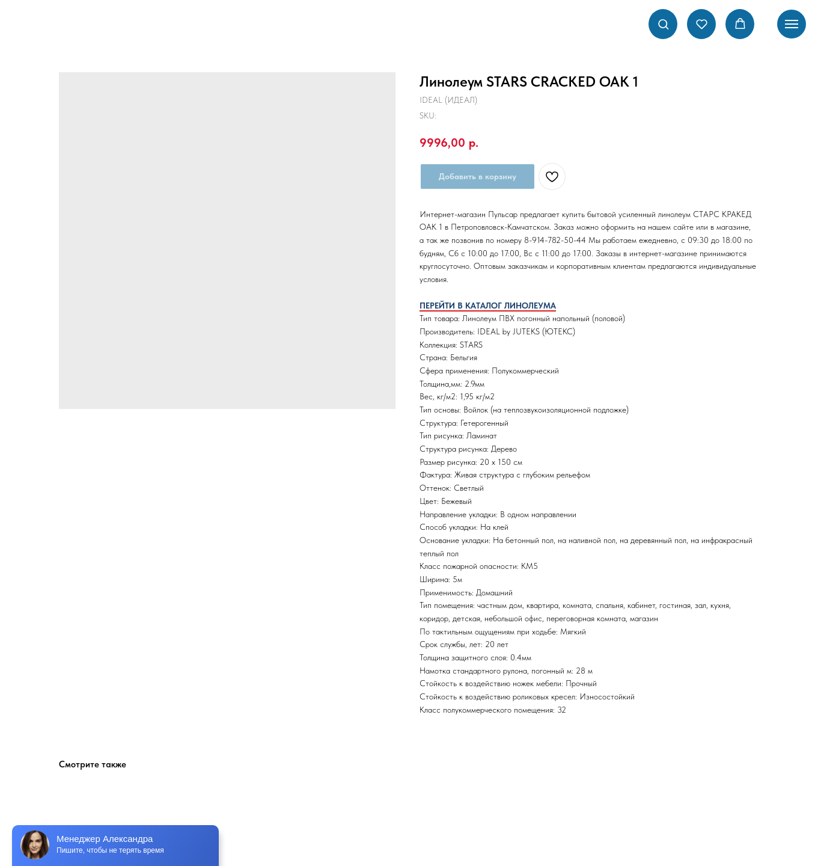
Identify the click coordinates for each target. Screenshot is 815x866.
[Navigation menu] (791, 24)
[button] (663, 23)
